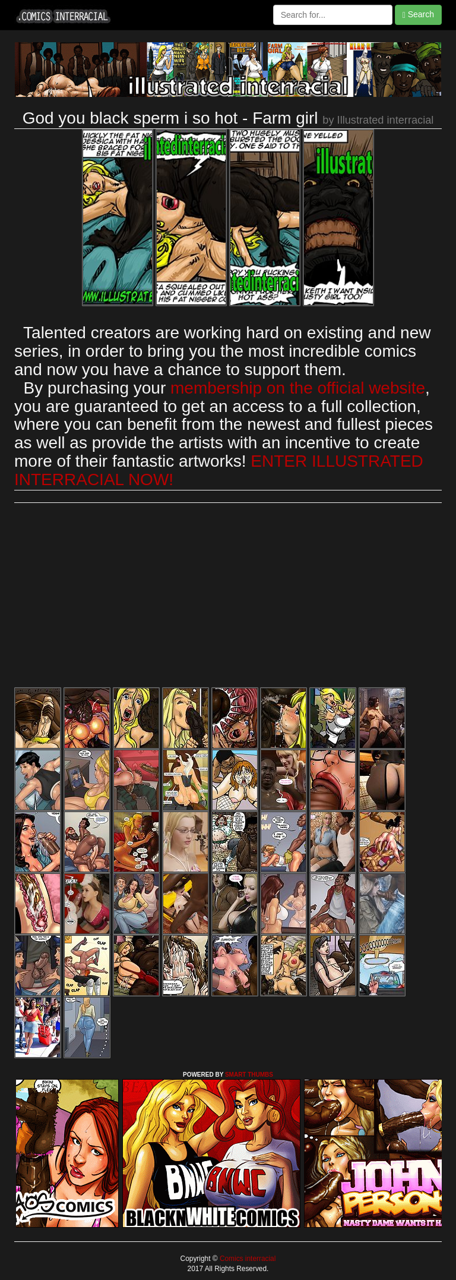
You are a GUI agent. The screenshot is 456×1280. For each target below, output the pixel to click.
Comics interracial (247, 1258)
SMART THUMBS (249, 1074)
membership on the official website (297, 388)
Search (418, 15)
